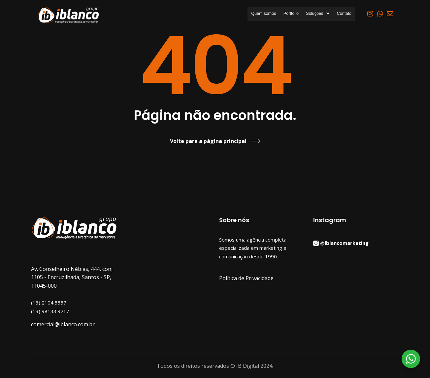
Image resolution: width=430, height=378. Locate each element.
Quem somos (243, 14)
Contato (341, 14)
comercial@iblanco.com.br (63, 324)
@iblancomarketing (344, 242)
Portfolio (277, 14)
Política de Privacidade (246, 278)
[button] (309, 14)
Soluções (309, 14)
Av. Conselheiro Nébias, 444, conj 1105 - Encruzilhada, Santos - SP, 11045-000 (72, 277)
